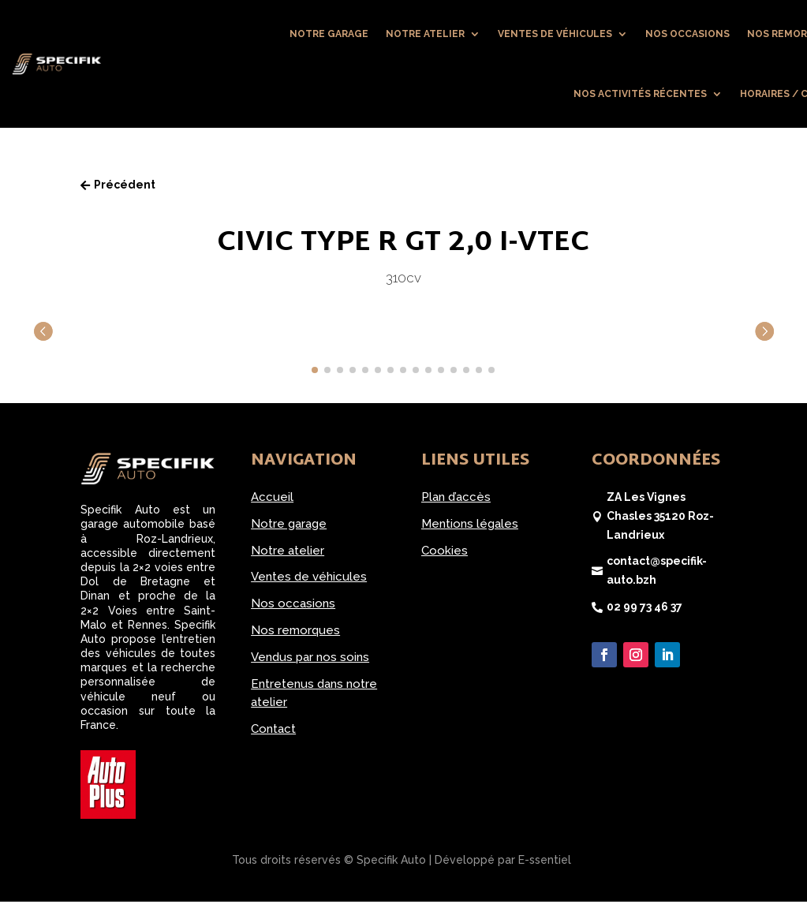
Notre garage (329, 33)
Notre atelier (425, 33)
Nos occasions (687, 33)
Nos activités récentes (640, 93)
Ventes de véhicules (555, 33)
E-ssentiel (544, 860)
